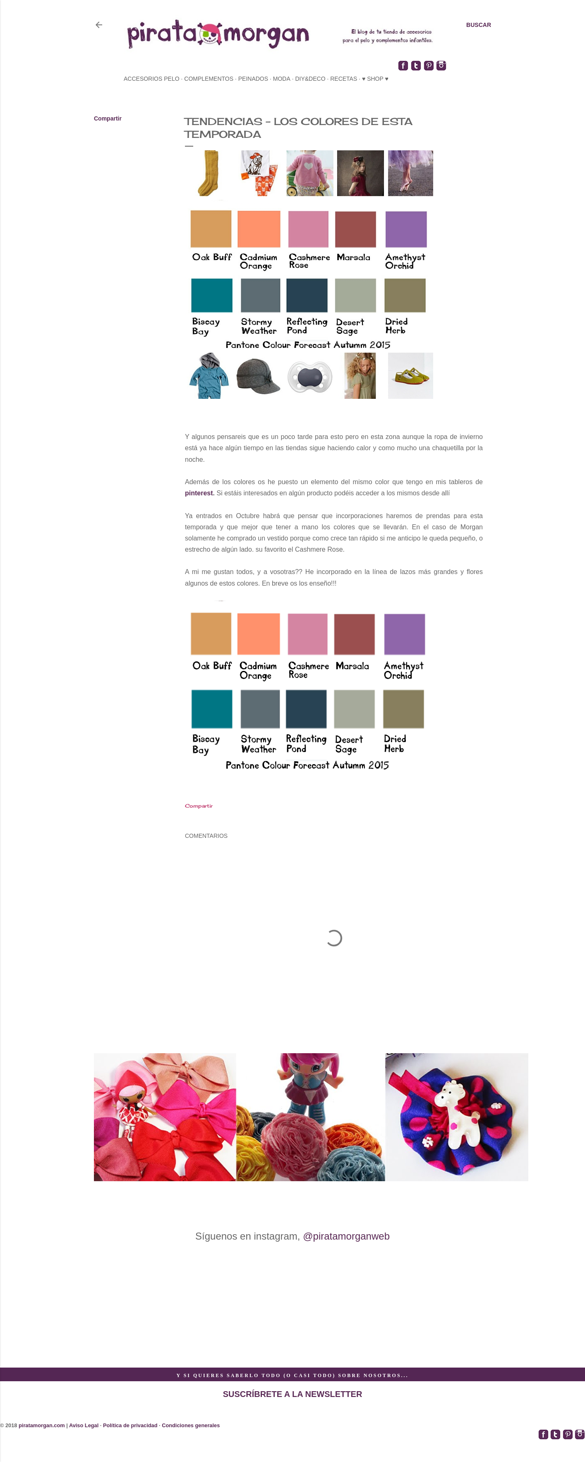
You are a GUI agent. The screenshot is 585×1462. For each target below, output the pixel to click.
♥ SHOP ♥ (375, 78)
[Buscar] (478, 25)
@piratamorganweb (346, 1236)
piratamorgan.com (42, 1425)
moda (281, 78)
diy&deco (310, 78)
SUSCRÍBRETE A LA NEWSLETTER (292, 1394)
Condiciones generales (191, 1425)
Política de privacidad (130, 1425)
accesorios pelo (152, 78)
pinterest (199, 493)
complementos (208, 78)
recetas (343, 78)
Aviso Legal (83, 1425)
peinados (253, 78)
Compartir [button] (108, 118)
